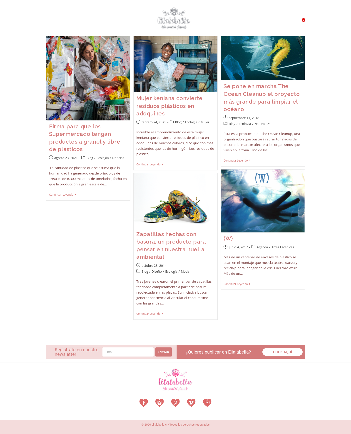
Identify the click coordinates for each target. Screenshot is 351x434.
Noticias (118, 158)
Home (53, 21)
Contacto (279, 22)
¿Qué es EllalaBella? (224, 22)
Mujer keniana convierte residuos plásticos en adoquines (169, 106)
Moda (185, 271)
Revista (118, 21)
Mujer (205, 122)
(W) (228, 238)
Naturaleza (262, 124)
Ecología (103, 158)
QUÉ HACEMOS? (256, 22)
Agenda (262, 247)
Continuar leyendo (62, 195)
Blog (90, 158)
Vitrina (137, 21)
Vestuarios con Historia (83, 21)
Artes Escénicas (282, 247)
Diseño (157, 271)
